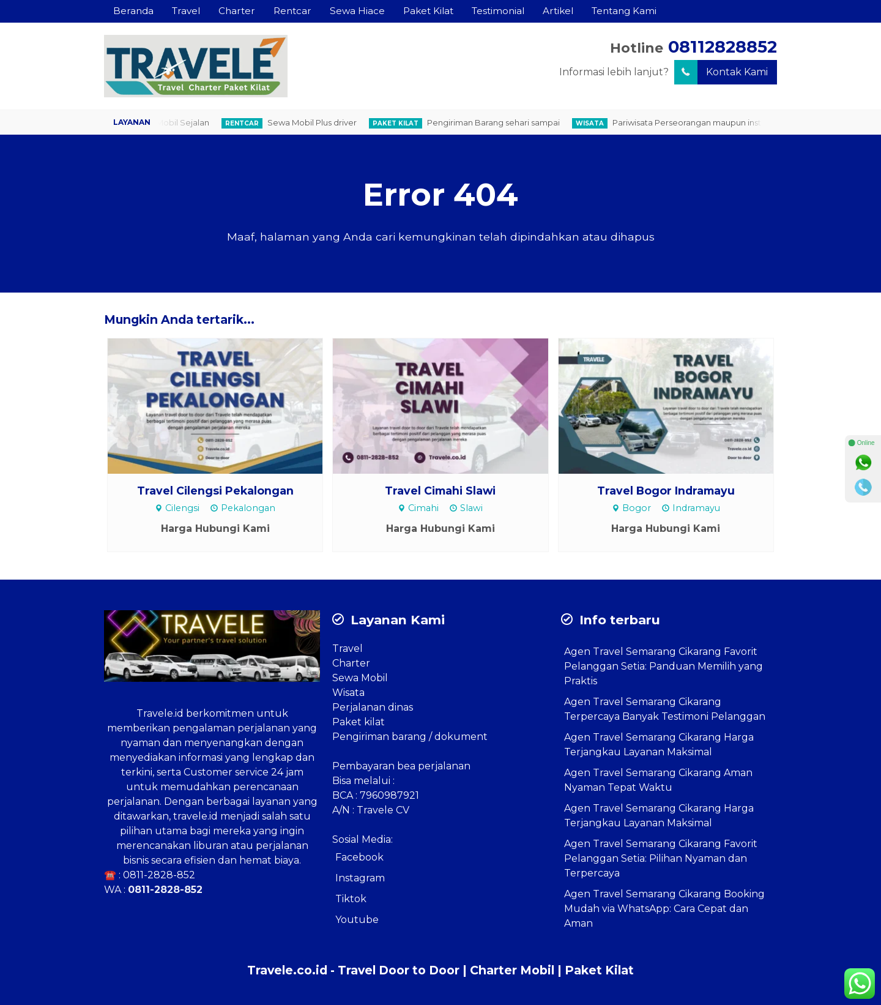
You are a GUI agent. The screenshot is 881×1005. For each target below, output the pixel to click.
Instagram (360, 878)
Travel (186, 11)
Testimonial (498, 11)
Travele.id (160, 713)
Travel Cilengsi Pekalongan (215, 490)
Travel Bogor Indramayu (666, 490)
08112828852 (722, 47)
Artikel (558, 11)
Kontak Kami (721, 72)
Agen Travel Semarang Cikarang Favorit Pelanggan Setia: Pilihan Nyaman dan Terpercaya (660, 858)
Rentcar (292, 11)
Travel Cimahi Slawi (440, 490)
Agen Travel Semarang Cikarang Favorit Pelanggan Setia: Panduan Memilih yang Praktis (663, 666)
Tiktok (350, 899)
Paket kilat (358, 722)
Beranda (133, 11)
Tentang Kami (624, 11)
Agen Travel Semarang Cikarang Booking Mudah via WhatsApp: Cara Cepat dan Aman (664, 908)
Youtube (357, 919)
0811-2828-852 (159, 875)
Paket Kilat (428, 11)
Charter (236, 11)
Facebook (359, 857)
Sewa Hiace (357, 11)
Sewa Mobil (360, 678)
